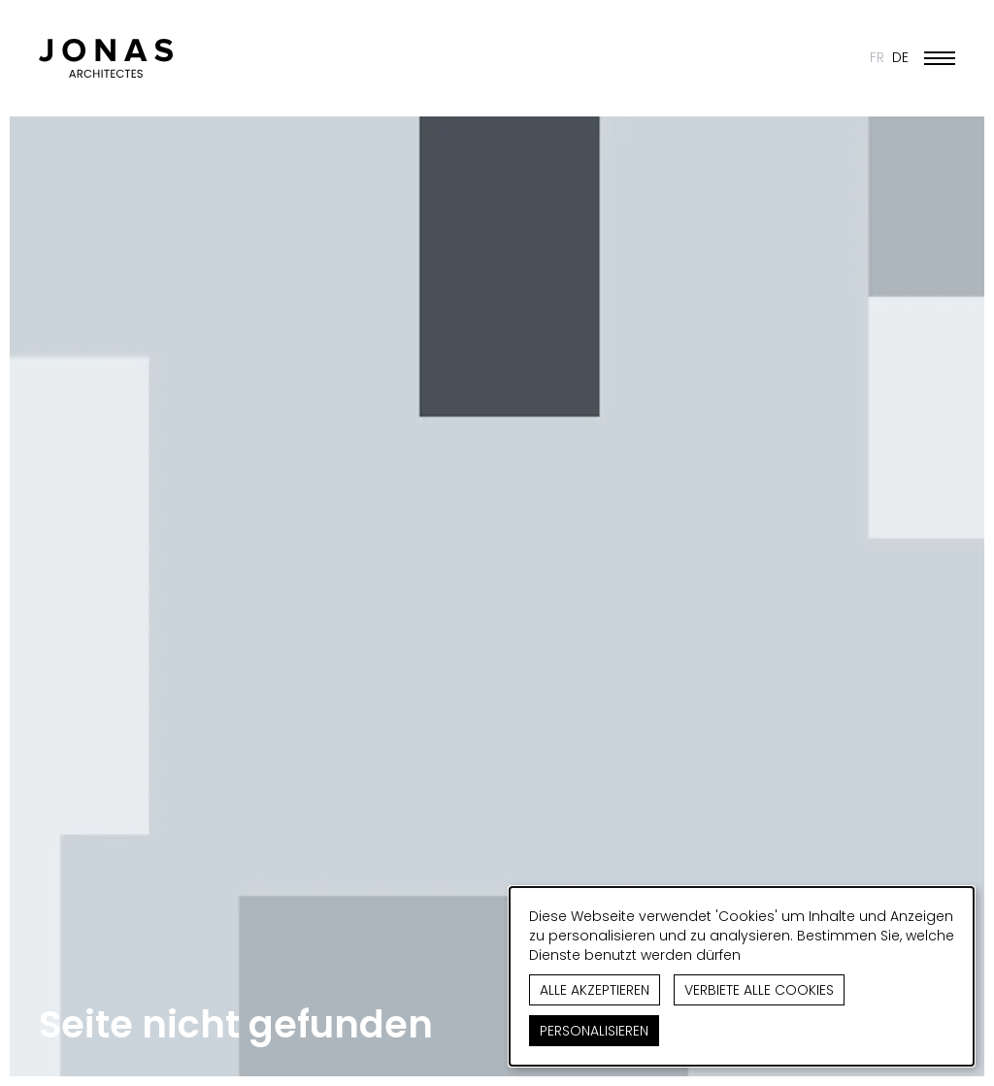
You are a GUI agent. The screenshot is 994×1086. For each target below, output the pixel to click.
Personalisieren (594, 1030)
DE (900, 57)
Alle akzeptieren (594, 990)
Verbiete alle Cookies (759, 990)
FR (877, 57)
